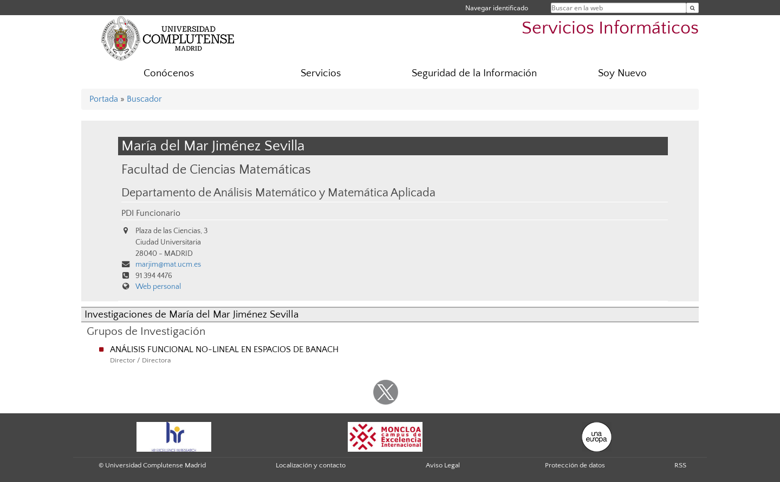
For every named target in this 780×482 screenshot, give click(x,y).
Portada (103, 99)
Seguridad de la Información (474, 73)
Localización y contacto (311, 465)
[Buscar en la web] (692, 8)
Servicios (321, 73)
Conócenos (169, 73)
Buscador (144, 99)
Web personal (158, 286)
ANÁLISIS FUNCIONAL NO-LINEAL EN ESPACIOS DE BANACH (224, 349)
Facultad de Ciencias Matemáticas (216, 169)
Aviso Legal (443, 465)
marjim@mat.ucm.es (168, 264)
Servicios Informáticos (610, 28)
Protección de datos (575, 465)
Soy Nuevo (622, 73)
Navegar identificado (496, 7)
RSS (680, 465)
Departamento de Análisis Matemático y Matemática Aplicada (278, 193)
